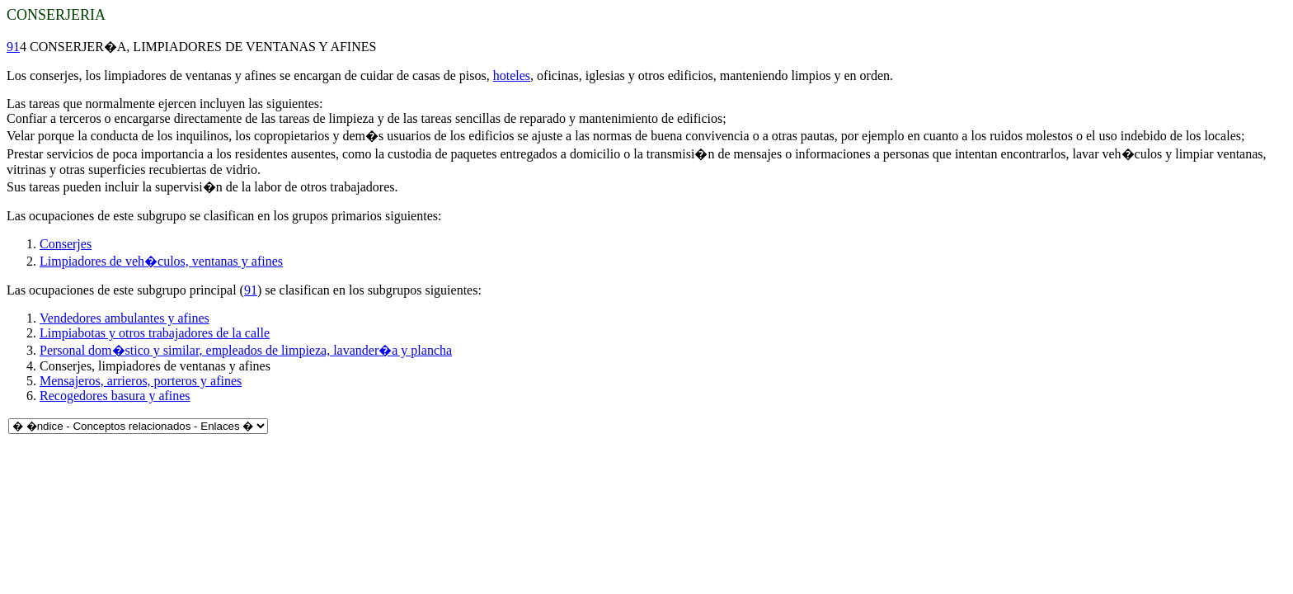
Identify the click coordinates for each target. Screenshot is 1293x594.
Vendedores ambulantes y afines (124, 318)
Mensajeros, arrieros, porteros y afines (141, 381)
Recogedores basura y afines (115, 396)
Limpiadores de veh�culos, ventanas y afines (161, 261)
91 (13, 47)
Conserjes (66, 244)
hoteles (511, 75)
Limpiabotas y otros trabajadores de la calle (155, 333)
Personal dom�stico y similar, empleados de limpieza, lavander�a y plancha (246, 350)
